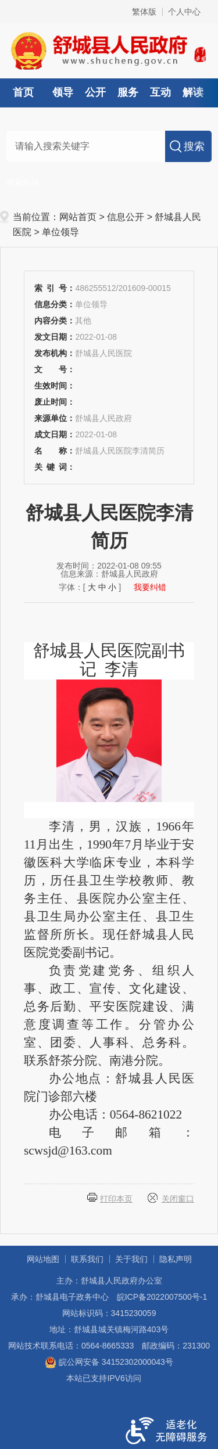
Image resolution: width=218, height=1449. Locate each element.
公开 (95, 92)
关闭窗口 (178, 1198)
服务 (127, 92)
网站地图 (43, 1259)
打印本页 (116, 1198)
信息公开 (125, 217)
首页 (23, 92)
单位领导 (60, 232)
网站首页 (78, 217)
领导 (62, 92)
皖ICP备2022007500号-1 (162, 1296)
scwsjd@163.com (68, 1150)
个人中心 (184, 11)
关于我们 (131, 1259)
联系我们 (87, 1259)
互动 (160, 92)
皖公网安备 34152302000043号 (109, 1362)
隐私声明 (175, 1259)
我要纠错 (150, 587)
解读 (193, 92)
